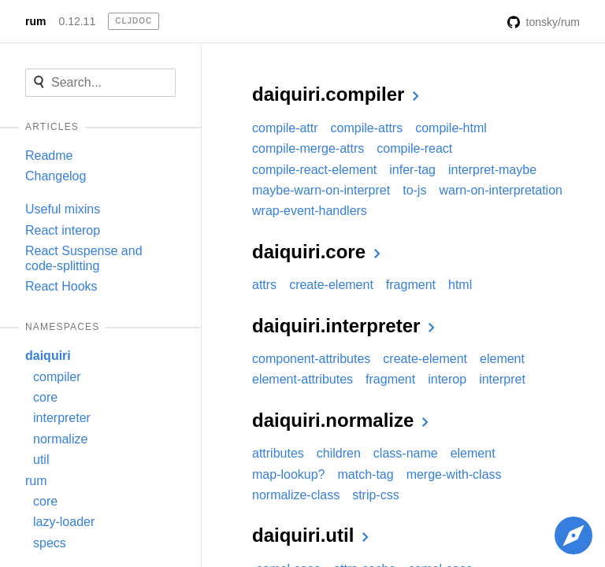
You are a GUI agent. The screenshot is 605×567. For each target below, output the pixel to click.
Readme (48, 155)
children (339, 453)
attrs (264, 284)
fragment (411, 284)
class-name (405, 453)
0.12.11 (76, 21)
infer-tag (412, 169)
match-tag (366, 474)
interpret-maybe (492, 169)
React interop (62, 230)
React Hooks (61, 286)
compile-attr (285, 128)
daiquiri (48, 355)
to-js (414, 190)
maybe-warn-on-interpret (321, 190)
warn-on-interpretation (500, 190)
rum (35, 21)
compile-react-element (314, 169)
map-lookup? (288, 474)
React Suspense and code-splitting (84, 258)
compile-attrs (367, 128)
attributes (278, 453)
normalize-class (296, 495)
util (41, 459)
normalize (60, 439)
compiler (56, 377)
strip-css (375, 495)
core (45, 397)
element (502, 358)
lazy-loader (64, 521)
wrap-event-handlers (309, 210)
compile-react (414, 148)
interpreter (62, 417)
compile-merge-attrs (308, 148)
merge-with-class (454, 474)
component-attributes (311, 358)
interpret (502, 379)
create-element (331, 284)
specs (49, 543)
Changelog (55, 176)
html (460, 284)
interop (447, 379)
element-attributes (302, 379)
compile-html (451, 128)
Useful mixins (62, 209)
